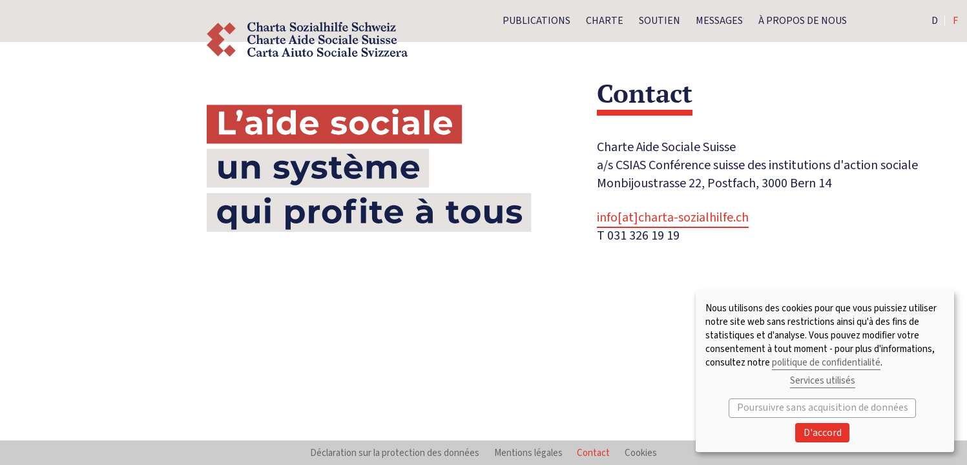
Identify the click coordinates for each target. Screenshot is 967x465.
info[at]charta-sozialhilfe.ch (673, 218)
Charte (604, 21)
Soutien (659, 21)
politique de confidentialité (826, 362)
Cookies (641, 453)
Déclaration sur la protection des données (394, 453)
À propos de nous (802, 21)
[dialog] (825, 371)
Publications (536, 21)
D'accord (823, 433)
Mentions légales (528, 453)
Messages (719, 21)
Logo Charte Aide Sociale (307, 39)
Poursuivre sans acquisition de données (822, 407)
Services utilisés (822, 381)
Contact (593, 453)
